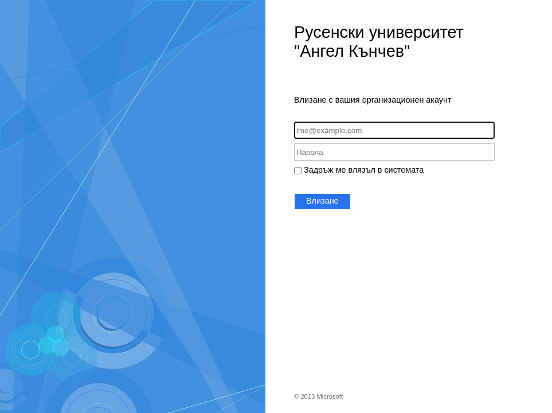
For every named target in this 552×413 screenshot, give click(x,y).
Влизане (322, 200)
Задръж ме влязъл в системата (364, 169)
